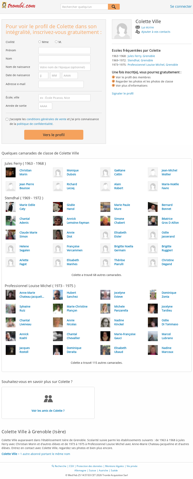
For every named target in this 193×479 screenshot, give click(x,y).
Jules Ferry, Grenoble (141, 56)
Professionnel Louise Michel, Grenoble (153, 64)
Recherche (60, 466)
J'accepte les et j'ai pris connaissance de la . (54, 121)
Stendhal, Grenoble (140, 60)
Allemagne (80, 470)
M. (60, 42)
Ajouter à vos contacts (155, 32)
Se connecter (181, 6)
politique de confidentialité (35, 124)
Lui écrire (147, 27)
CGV (71, 466)
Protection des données (89, 466)
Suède (114, 470)
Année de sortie (16, 106)
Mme (45, 42)
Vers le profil (54, 134)
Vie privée (132, 466)
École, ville (12, 97)
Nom (9, 58)
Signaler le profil (123, 93)
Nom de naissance (18, 67)
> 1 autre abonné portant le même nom (36, 454)
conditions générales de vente (46, 119)
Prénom (11, 50)
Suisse (92, 470)
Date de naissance (18, 75)
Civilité (10, 42)
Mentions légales (114, 466)
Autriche (103, 470)
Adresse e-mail (15, 84)
